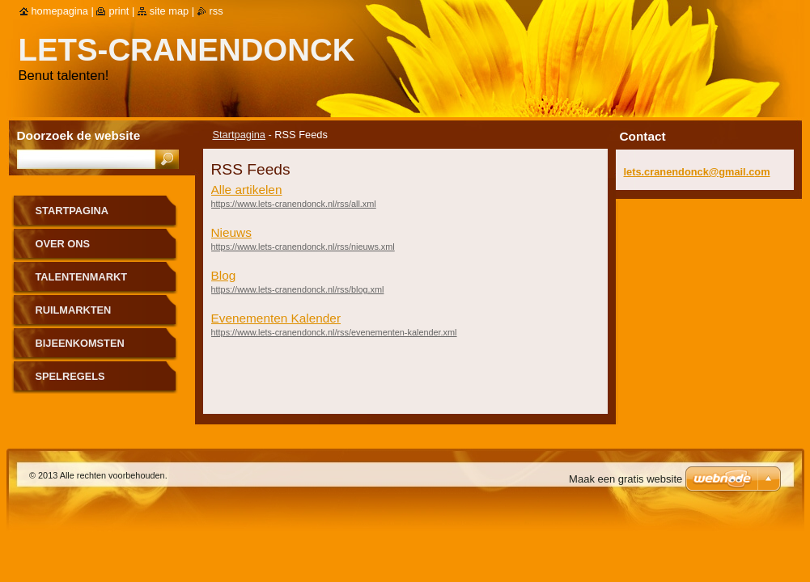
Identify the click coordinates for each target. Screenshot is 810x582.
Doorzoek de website (79, 135)
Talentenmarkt (82, 277)
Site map (169, 11)
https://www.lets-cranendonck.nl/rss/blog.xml (297, 289)
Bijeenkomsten (80, 343)
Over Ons (63, 244)
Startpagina (239, 135)
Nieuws (231, 232)
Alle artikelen (246, 189)
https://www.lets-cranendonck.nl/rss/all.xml (293, 204)
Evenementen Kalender (276, 318)
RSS (216, 11)
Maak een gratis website (625, 479)
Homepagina (60, 11)
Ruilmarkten (74, 310)
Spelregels (70, 376)
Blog (223, 275)
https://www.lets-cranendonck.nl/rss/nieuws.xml (303, 246)
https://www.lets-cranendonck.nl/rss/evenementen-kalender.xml (334, 332)
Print (118, 11)
